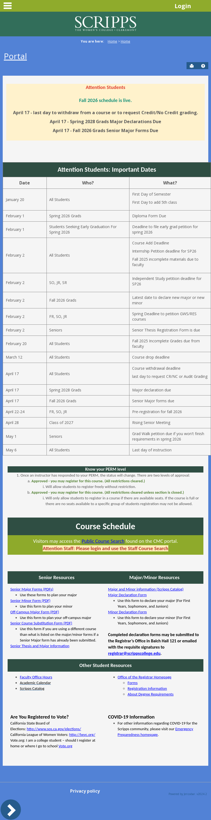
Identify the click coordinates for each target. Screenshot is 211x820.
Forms (133, 682)
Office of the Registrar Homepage (145, 677)
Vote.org (65, 746)
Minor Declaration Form (127, 612)
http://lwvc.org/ (82, 734)
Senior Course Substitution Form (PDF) (41, 623)
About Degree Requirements (150, 694)
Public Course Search (103, 541)
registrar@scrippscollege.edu (134, 653)
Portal (15, 56)
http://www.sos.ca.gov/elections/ (54, 728)
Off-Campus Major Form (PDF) (34, 612)
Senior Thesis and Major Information (39, 645)
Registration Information (147, 688)
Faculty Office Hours (36, 677)
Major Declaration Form (127, 594)
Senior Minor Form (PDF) (30, 600)
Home (112, 41)
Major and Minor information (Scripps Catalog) (146, 589)
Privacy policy (85, 791)
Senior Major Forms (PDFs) (31, 589)
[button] (203, 65)
